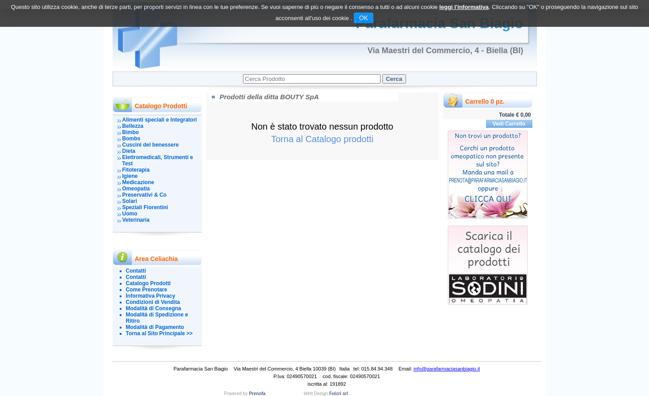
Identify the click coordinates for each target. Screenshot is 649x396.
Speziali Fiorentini (145, 207)
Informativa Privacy (151, 296)
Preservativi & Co (144, 195)
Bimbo (130, 132)
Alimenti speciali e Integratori (159, 120)
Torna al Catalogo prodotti (322, 139)
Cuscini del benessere (150, 145)
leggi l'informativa (464, 7)
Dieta (128, 151)
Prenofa (257, 393)
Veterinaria (136, 220)
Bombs (131, 138)
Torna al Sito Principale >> (159, 333)
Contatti (136, 271)
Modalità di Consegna (153, 308)
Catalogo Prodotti (148, 283)
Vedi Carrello (509, 124)
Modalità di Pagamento (155, 327)
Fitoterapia (136, 170)
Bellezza (132, 126)
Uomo (130, 214)
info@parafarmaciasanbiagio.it (447, 368)
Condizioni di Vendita (153, 302)
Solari (129, 201)
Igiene (130, 176)
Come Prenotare (146, 289)
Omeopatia (136, 188)
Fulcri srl (338, 393)
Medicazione (138, 182)
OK (363, 17)
